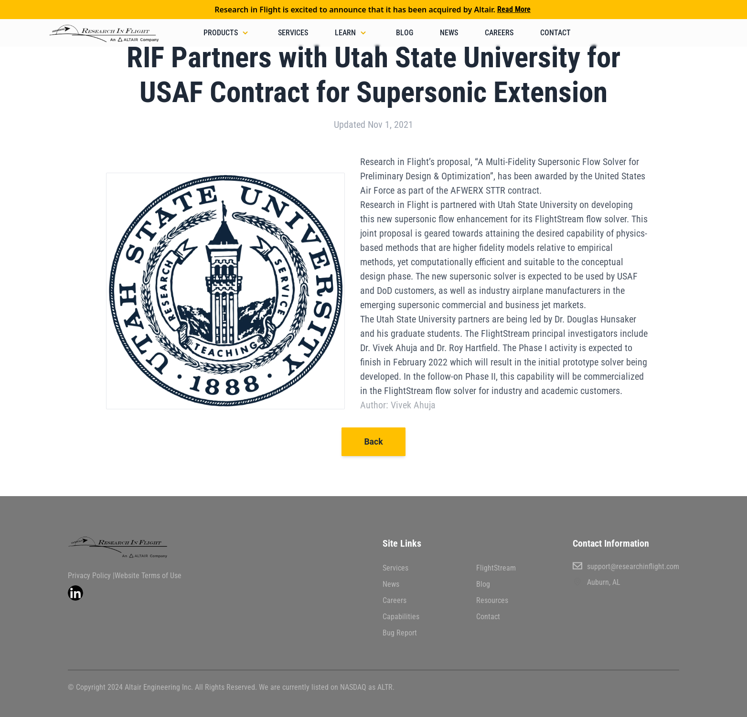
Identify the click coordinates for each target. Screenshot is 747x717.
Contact (555, 32)
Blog (404, 32)
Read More (514, 9)
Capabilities (401, 616)
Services (293, 32)
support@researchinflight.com (626, 566)
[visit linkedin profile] (75, 593)
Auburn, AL (596, 582)
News (449, 32)
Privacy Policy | (91, 575)
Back (373, 442)
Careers (499, 32)
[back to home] (105, 35)
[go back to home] (129, 547)
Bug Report (400, 632)
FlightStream (496, 567)
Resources (492, 600)
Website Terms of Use (148, 575)
